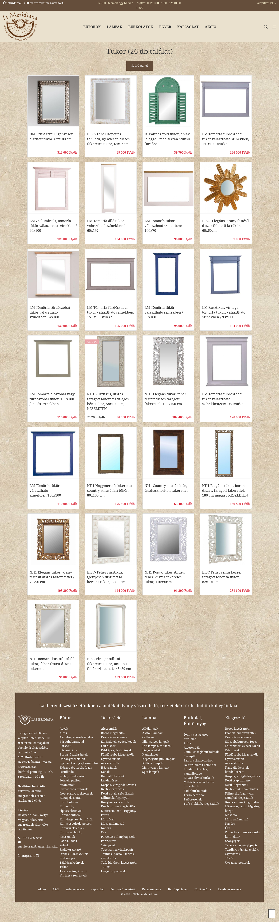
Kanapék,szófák (70, 798)
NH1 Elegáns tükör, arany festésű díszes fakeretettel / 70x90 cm (52, 577)
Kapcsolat (97, 889)
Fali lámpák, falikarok (157, 746)
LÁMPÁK (114, 27)
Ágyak (64, 728)
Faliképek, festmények (116, 750)
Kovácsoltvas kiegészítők (118, 806)
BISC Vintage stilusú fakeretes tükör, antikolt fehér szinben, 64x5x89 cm (109, 663)
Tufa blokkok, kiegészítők (119, 862)
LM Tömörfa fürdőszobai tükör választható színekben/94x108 (50, 312)
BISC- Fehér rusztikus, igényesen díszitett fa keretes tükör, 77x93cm (106, 577)
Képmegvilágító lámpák (158, 759)
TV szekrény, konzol (73, 871)
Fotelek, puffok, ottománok (70, 783)
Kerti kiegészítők (112, 789)
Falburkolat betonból (198, 760)
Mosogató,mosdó (112, 823)
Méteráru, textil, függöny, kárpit (118, 813)
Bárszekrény (68, 750)
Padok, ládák (68, 841)
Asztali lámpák (152, 733)
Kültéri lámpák (152, 763)
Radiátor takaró (70, 849)
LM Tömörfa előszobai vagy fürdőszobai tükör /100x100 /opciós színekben (52, 399)
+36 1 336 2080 (32, 838)
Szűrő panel (139, 65)
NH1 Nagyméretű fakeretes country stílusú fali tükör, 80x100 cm (109, 490)
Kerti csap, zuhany (238, 780)
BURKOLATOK (140, 27)
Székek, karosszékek (74, 854)
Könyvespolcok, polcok (75, 823)
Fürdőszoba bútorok (74, 789)
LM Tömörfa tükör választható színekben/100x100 (45, 490)
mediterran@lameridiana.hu (38, 846)
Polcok (64, 845)
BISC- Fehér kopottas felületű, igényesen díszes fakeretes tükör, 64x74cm (108, 139)
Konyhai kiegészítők (115, 802)
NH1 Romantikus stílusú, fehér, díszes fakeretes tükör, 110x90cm (165, 577)
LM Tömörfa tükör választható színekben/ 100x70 (163, 226)
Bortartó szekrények (74, 754)
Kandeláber (150, 754)
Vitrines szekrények (73, 875)
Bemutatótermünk (123, 889)
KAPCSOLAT (188, 27)
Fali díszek (108, 746)
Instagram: (28, 855)
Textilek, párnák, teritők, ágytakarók (118, 856)
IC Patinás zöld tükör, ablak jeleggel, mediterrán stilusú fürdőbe (167, 139)
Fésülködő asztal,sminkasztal (72, 774)
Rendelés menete (229, 889)
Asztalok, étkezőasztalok (76, 737)
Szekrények (68, 858)
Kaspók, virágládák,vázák (118, 785)
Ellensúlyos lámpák (155, 741)
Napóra (106, 828)
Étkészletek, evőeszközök (118, 741)
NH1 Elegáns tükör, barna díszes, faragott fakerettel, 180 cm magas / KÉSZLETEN (225, 490)
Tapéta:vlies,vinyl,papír (117, 849)
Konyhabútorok (70, 815)
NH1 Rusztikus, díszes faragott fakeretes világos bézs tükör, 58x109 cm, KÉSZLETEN (108, 401)
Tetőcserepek (193, 799)
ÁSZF (55, 889)
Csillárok (148, 737)
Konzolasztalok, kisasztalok (71, 834)
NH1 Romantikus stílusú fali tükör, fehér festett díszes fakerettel (53, 663)
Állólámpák (150, 728)
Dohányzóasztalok (72, 759)
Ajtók (63, 733)
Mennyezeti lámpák (155, 767)
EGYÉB (165, 27)
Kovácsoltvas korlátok (199, 778)
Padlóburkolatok (195, 791)
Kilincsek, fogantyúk (115, 798)
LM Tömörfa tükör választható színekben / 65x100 (164, 312)
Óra (103, 832)
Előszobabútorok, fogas (76, 767)
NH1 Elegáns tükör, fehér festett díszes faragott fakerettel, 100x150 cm (165, 399)
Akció (42, 889)
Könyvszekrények (72, 828)
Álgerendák (109, 728)
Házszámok (109, 767)
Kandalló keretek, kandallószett (113, 778)
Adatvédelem (75, 889)
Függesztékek (151, 750)
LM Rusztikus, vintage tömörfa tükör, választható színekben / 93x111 (223, 312)
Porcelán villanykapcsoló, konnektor (118, 839)
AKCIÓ (210, 27)
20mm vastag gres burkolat (196, 737)
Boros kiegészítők (113, 733)
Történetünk (202, 889)
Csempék (190, 756)
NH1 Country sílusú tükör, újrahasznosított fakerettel (166, 488)
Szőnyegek (108, 845)
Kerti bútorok (69, 802)
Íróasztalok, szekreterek (76, 793)
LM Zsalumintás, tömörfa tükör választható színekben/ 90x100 (53, 226)
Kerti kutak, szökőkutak (117, 793)
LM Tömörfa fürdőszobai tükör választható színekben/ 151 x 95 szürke (110, 312)
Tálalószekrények (72, 862)
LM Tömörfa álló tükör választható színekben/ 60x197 (105, 226)
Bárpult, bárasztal (72, 741)
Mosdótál (107, 819)
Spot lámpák (150, 772)
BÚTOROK (92, 27)
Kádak (105, 772)
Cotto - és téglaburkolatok (201, 752)
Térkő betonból (194, 795)
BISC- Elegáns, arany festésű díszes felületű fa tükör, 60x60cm (225, 226)
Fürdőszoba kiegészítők (117, 754)
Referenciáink (151, 889)
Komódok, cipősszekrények (71, 809)
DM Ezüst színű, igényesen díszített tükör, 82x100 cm (51, 136)
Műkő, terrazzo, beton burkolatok (199, 784)
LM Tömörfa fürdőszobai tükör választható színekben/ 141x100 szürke (225, 139)
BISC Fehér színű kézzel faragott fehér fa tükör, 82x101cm (221, 577)
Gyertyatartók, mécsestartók (111, 761)
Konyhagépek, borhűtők (76, 819)
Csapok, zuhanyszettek (240, 733)
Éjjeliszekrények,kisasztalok (79, 763)
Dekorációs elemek (114, 737)
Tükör (64, 867)
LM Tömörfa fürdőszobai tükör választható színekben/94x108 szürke (223, 399)
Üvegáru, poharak (113, 871)
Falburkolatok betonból (200, 765)
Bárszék (65, 746)
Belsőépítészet (178, 889)
